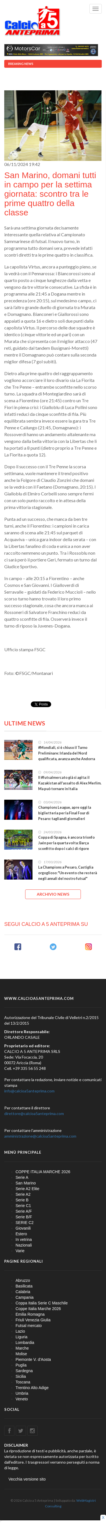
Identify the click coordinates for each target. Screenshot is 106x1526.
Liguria (21, 1337)
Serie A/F (24, 1211)
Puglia (21, 1365)
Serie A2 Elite (27, 1188)
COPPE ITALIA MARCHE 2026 (43, 1171)
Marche (22, 1348)
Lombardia (25, 1342)
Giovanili (23, 1228)
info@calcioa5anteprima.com (29, 1090)
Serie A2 (23, 1194)
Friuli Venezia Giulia (33, 1320)
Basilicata (24, 1286)
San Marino (26, 1183)
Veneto (22, 1399)
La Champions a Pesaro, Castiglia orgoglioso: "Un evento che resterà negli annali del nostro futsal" (67, 873)
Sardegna (24, 1370)
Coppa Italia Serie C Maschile (42, 1303)
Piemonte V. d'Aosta (33, 1359)
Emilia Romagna (30, 1314)
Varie (20, 1251)
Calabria (23, 1291)
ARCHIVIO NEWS (53, 894)
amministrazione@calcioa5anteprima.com (40, 1136)
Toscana (23, 1382)
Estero (21, 1234)
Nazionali (24, 1245)
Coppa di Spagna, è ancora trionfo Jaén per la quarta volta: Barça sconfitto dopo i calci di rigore (66, 843)
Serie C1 (23, 1205)
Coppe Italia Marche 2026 (38, 1308)
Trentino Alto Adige (32, 1387)
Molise (21, 1354)
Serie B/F (24, 1217)
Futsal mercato (29, 1325)
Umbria (22, 1393)
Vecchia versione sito (27, 1479)
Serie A (22, 1177)
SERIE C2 (25, 1222)
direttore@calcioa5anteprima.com (34, 1113)
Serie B (22, 1200)
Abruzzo (23, 1280)
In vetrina (24, 1239)
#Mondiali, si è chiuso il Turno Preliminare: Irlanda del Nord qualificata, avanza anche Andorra (66, 753)
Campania (25, 1297)
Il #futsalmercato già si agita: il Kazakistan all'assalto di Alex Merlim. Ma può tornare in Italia (69, 783)
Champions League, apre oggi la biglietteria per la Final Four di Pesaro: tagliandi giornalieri (64, 813)
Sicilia (21, 1376)
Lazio (20, 1331)
